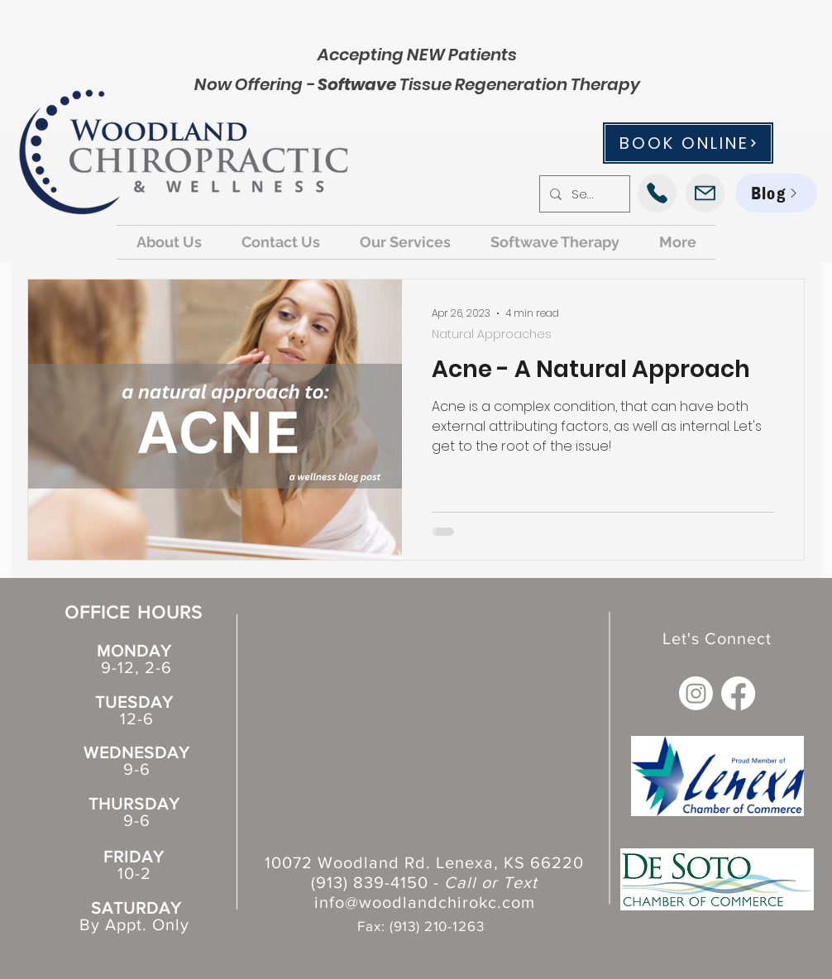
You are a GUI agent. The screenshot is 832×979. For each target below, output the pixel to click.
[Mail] (705, 193)
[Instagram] (696, 693)
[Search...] (583, 194)
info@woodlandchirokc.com (424, 902)
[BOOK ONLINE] (688, 143)
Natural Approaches (492, 334)
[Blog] (776, 193)
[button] (169, 242)
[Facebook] (738, 693)
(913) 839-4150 (369, 882)
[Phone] (657, 193)
